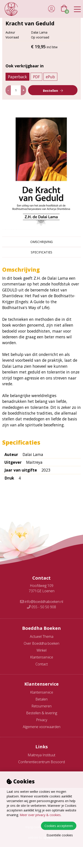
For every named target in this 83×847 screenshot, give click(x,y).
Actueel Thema (41, 636)
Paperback (17, 76)
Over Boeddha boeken (41, 643)
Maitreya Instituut (41, 755)
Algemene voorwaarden (41, 726)
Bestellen (50, 90)
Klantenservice (41, 657)
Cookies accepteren (58, 826)
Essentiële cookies (59, 835)
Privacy (41, 719)
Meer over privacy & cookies (40, 815)
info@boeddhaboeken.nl (41, 601)
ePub (50, 76)
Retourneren (41, 706)
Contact (41, 664)
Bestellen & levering (41, 713)
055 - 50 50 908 (41, 606)
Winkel (41, 650)
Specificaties (41, 252)
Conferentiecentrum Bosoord (41, 761)
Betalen (41, 699)
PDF (36, 76)
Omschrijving (41, 242)
